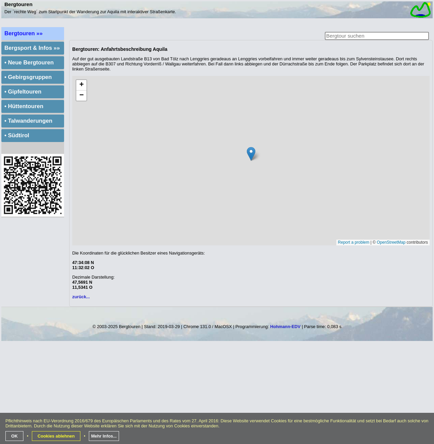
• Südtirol (16, 135)
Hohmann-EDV (285, 326)
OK (14, 436)
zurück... (81, 296)
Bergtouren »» (23, 33)
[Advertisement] (217, 395)
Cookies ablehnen (56, 436)
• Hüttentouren (23, 106)
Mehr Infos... (104, 436)
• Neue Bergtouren (29, 62)
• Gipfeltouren (22, 91)
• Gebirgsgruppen (28, 77)
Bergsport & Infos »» (32, 48)
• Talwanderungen (28, 121)
